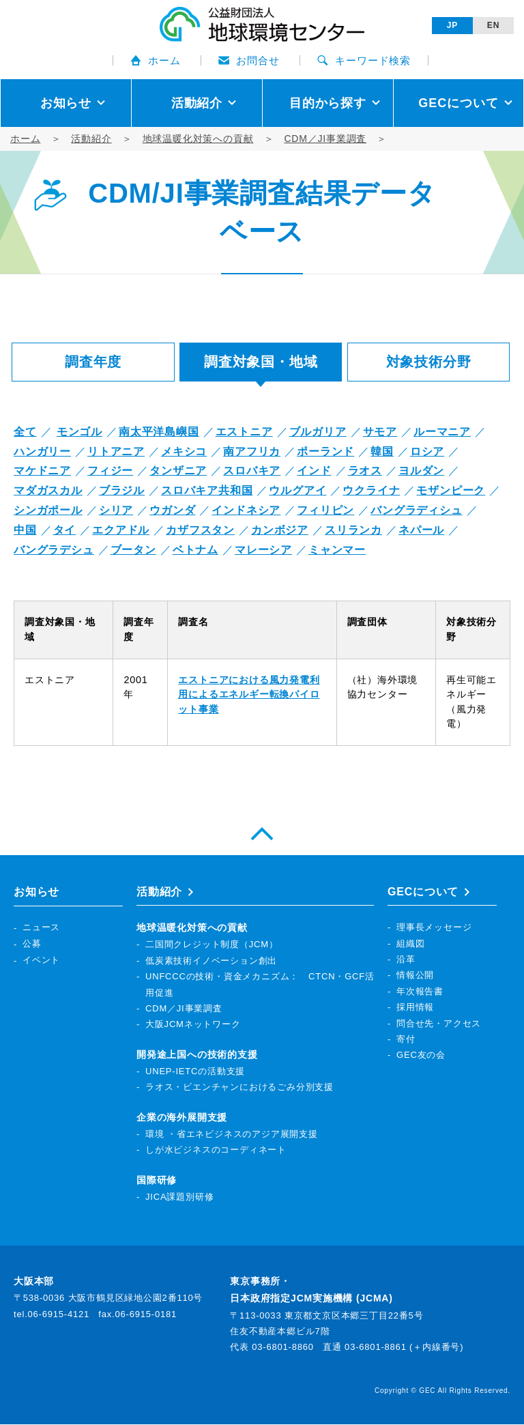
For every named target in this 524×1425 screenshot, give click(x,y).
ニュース (41, 928)
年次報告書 (419, 991)
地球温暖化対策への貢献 (198, 138)
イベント (41, 960)
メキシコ (184, 451)
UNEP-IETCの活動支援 (195, 1072)
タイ (64, 530)
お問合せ (248, 60)
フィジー (110, 470)
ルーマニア (442, 431)
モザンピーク (450, 490)
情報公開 (415, 975)
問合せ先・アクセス (438, 1023)
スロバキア (251, 470)
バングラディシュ (416, 510)
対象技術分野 (428, 361)
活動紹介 (91, 138)
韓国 (382, 451)
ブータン (133, 550)
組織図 (410, 943)
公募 (32, 943)
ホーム (155, 60)
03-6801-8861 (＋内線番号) (404, 1347)
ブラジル (122, 490)
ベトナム (195, 550)
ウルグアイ (297, 490)
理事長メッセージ (433, 928)
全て (25, 431)
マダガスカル (48, 490)
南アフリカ (251, 451)
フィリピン (325, 510)
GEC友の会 (421, 1055)
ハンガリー (42, 451)
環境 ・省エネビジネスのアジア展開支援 (231, 1134)
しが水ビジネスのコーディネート (216, 1150)
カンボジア (279, 530)
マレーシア (263, 550)
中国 (25, 530)
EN (493, 25)
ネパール (421, 530)
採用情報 (415, 1008)
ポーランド (325, 451)
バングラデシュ (54, 550)
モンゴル (79, 431)
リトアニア (116, 451)
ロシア (427, 451)
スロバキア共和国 (206, 490)
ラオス (365, 470)
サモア (380, 431)
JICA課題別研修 (179, 1197)
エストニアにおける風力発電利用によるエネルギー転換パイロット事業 (248, 694)
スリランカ (353, 530)
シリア (116, 510)
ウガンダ (172, 510)
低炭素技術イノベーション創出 (211, 960)
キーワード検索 (364, 60)
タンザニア (178, 470)
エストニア (244, 431)
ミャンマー (337, 550)
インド (314, 470)
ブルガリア (318, 431)
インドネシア (246, 510)
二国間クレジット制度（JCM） (211, 945)
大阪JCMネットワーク (193, 1025)
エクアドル (120, 530)
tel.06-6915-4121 (51, 1314)
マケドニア (42, 470)
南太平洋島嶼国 (159, 431)
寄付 (406, 1040)
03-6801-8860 (283, 1347)
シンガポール (48, 510)
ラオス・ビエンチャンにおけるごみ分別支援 (239, 1087)
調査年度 (93, 361)
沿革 (406, 960)
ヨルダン (421, 470)
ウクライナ (371, 490)
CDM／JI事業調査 (325, 138)
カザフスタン (200, 530)
